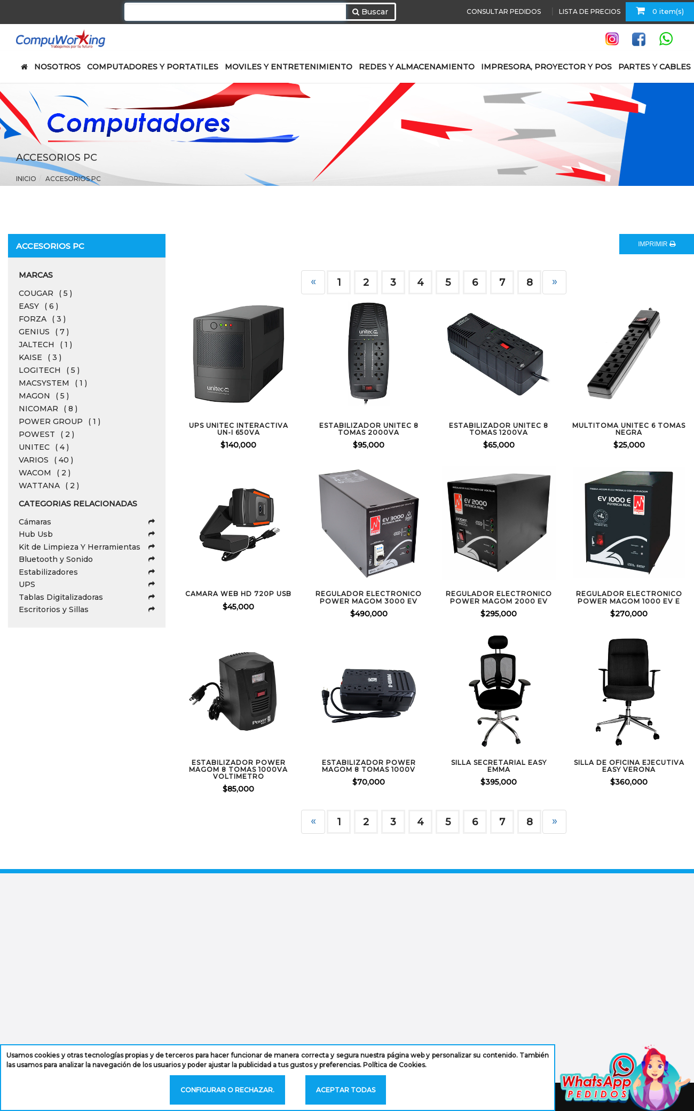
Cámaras (87, 522)
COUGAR (45, 293)
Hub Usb (87, 534)
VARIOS (46, 460)
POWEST (46, 434)
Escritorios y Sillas (87, 609)
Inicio (26, 179)
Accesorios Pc (73, 179)
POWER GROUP (59, 421)
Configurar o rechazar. (227, 1090)
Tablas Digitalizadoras (87, 597)
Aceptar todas (345, 1090)
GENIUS (44, 332)
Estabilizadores (87, 572)
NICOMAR (48, 408)
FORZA (42, 319)
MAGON (44, 396)
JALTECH (45, 344)
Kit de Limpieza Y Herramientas (87, 547)
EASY (38, 306)
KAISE (40, 357)
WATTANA (49, 485)
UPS (87, 584)
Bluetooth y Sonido (87, 559)
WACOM (44, 473)
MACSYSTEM (53, 383)
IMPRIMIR (656, 244)
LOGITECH (49, 370)
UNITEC (44, 447)
